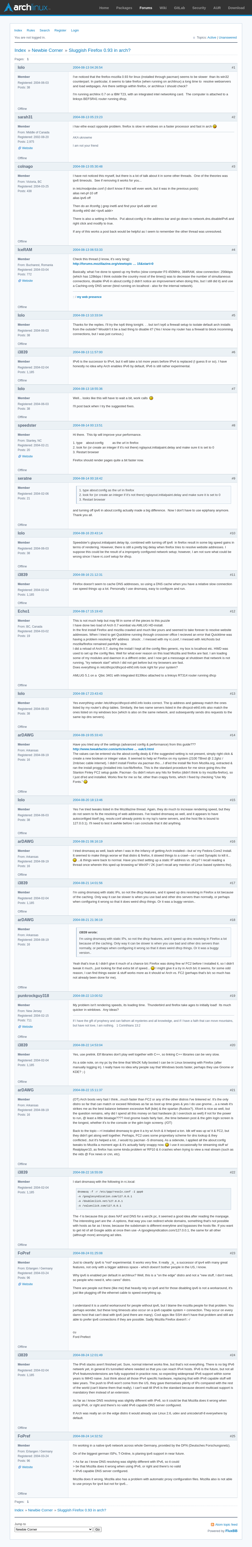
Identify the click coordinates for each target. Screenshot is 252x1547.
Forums (146, 8)
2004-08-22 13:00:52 (88, 996)
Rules (31, 30)
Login (75, 30)
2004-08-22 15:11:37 (88, 1090)
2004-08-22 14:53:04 (88, 1045)
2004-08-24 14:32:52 (88, 1436)
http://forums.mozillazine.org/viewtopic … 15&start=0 (113, 264)
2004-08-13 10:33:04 (88, 315)
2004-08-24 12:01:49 (88, 1355)
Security (199, 8)
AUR (217, 8)
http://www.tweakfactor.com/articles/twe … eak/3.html (113, 749)
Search (45, 30)
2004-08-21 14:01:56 (88, 883)
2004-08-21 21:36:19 (88, 920)
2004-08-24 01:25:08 (88, 1253)
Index (18, 30)
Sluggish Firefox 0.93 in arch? (99, 50)
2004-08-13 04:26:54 (88, 67)
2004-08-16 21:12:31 (88, 575)
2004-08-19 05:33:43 (88, 735)
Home (104, 8)
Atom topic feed (226, 1524)
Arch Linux (27, 7)
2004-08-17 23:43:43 (88, 693)
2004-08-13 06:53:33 (88, 250)
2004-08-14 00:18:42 (88, 478)
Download (236, 8)
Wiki (163, 8)
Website (27, 148)
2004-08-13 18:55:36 (88, 389)
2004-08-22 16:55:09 (88, 1172)
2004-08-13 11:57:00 (88, 352)
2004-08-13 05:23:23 (88, 117)
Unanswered (228, 37)
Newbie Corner (47, 50)
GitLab (179, 8)
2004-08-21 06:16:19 (88, 841)
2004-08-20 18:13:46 (88, 800)
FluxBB (231, 1531)
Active (211, 37)
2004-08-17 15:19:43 (88, 611)
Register (60, 30)
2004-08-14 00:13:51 (88, 425)
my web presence (89, 297)
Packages (124, 8)
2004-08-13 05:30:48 (88, 166)
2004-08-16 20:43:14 (88, 533)
